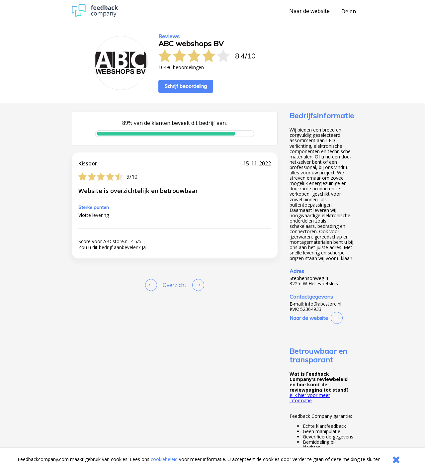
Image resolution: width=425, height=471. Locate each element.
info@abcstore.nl (323, 304)
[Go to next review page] (197, 285)
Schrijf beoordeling (186, 86)
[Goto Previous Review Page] (152, 285)
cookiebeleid (164, 459)
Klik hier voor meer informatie (310, 398)
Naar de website (309, 11)
